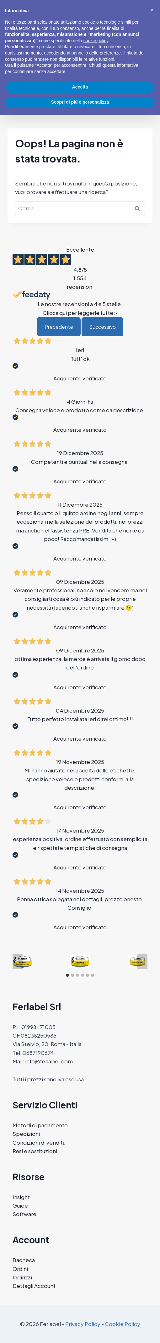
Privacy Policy (82, 1323)
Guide (20, 1205)
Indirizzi (22, 1277)
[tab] (67, 975)
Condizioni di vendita (39, 1142)
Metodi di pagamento (40, 1125)
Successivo (102, 326)
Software (24, 1213)
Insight (21, 1196)
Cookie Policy (122, 1323)
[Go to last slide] (18, 961)
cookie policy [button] (95, 40)
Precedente (59, 326)
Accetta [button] (80, 86)
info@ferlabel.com (49, 1061)
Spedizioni (26, 1133)
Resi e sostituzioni (35, 1150)
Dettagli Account (34, 1285)
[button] (152, 10)
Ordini (20, 1268)
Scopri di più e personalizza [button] (80, 102)
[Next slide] (142, 961)
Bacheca (24, 1259)
